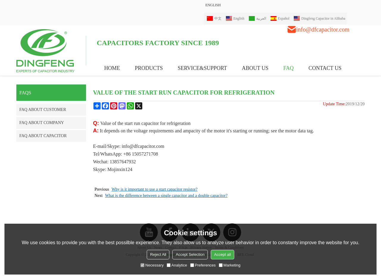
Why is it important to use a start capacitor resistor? (155, 189)
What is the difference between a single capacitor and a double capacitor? (166, 195)
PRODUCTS (149, 68)
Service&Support (202, 68)
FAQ (288, 68)
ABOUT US (255, 68)
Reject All (158, 254)
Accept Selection (190, 254)
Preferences (203, 265)
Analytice (177, 265)
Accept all (222, 254)
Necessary (151, 265)
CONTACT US (324, 68)
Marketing (230, 265)
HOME (112, 68)
